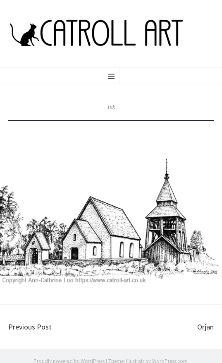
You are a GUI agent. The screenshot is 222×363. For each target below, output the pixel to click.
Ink (111, 107)
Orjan (205, 327)
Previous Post (30, 327)
